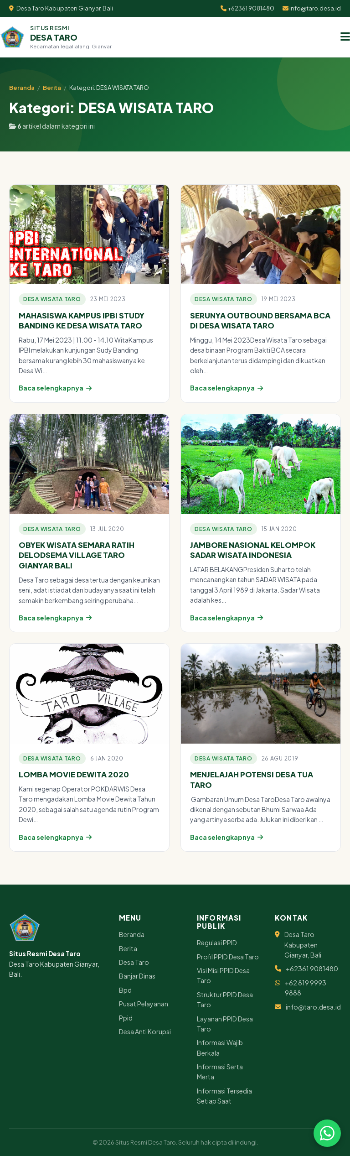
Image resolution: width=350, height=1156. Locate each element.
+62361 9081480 (247, 8)
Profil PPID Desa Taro (228, 957)
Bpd (125, 990)
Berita (52, 87)
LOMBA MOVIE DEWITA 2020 (74, 774)
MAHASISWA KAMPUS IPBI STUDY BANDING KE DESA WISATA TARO (81, 321)
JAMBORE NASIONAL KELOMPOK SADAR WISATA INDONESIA (252, 550)
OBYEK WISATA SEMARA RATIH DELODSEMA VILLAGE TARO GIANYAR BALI (76, 555)
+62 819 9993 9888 (305, 988)
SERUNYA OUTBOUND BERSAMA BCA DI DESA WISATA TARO (260, 321)
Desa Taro (134, 962)
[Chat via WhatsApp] (327, 1133)
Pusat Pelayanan (143, 1004)
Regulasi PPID (217, 942)
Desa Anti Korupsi (145, 1031)
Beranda (22, 87)
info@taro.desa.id (312, 8)
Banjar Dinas (137, 976)
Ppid (126, 1018)
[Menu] (345, 37)
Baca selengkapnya (55, 388)
